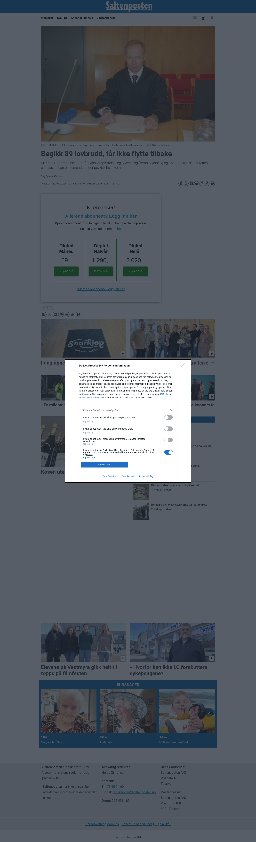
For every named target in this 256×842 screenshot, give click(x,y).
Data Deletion (109, 476)
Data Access (127, 476)
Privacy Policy (146, 476)
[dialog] (128, 421)
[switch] (168, 417)
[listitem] (128, 410)
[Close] (184, 366)
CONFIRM (104, 465)
